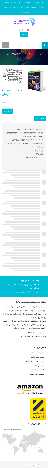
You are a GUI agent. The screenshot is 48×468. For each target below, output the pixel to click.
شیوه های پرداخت (38, 370)
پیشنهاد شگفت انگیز (24, 12)
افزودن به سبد (7, 111)
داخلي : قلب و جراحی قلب (35, 53)
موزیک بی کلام (39, 365)
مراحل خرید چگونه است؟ (36, 353)
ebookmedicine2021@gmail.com (33, 336)
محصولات (33, 7)
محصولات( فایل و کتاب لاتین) (16, 53)
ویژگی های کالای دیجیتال (36, 374)
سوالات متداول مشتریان (37, 357)
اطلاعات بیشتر (40, 118)
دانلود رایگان (40, 7)
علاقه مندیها (8, 7)
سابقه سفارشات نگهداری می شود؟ (33, 361)
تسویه (27, 7)
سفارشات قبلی (15, 7)
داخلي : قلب (26, 57)
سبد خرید (22, 7)
